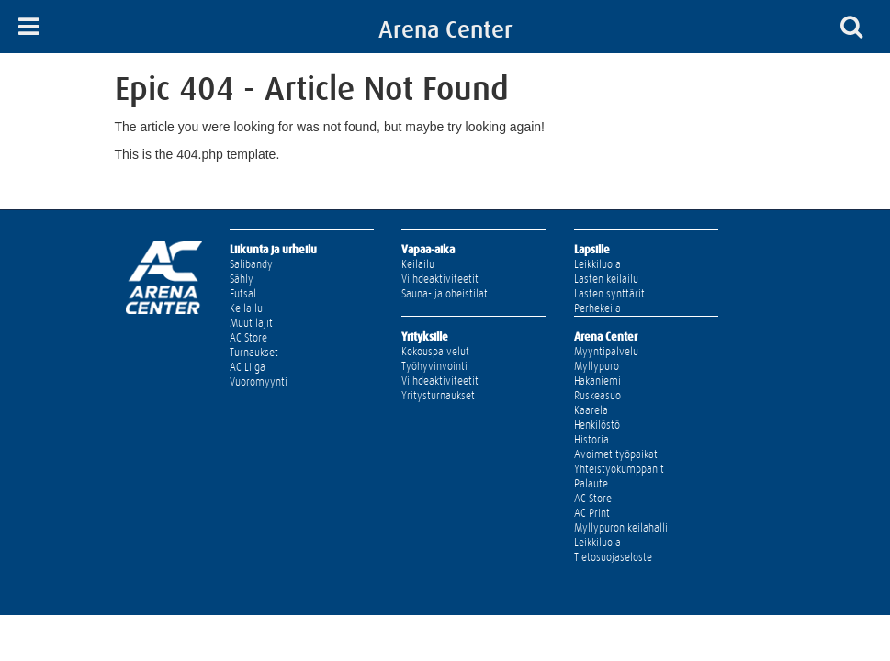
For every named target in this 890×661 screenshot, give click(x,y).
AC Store (248, 337)
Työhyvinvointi (434, 366)
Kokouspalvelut (435, 351)
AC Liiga (247, 367)
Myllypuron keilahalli (621, 527)
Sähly (241, 279)
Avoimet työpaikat (616, 454)
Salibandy (251, 264)
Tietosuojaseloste (613, 557)
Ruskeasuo (597, 395)
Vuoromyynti (258, 381)
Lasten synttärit (609, 293)
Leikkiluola (597, 264)
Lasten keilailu (606, 279)
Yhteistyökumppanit (619, 469)
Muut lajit (251, 323)
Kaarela (591, 410)
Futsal (243, 293)
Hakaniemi (597, 381)
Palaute (591, 483)
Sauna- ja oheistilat (444, 293)
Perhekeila (597, 308)
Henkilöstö (597, 425)
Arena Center (445, 29)
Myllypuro (596, 366)
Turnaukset (254, 352)
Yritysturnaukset (438, 395)
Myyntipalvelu (606, 351)
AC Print (592, 513)
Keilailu (246, 308)
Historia (591, 439)
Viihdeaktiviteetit (440, 279)
